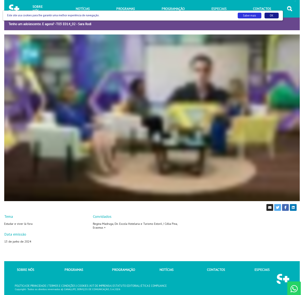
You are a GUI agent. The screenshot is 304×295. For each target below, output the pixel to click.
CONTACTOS (216, 270)
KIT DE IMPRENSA (100, 286)
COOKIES (82, 286)
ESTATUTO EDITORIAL (126, 286)
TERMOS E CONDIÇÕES (62, 286)
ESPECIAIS (262, 270)
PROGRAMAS (73, 270)
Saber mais (249, 15)
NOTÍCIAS (166, 270)
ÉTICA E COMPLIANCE (154, 286)
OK (271, 15)
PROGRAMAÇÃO (123, 270)
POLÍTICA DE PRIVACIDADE (30, 286)
